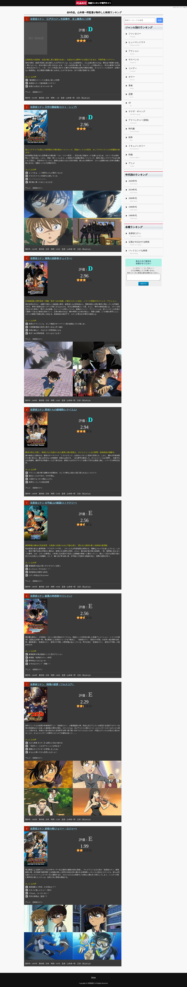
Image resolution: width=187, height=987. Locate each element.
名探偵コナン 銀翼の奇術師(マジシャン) (51, 596)
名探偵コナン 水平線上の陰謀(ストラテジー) (53, 503)
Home (93, 977)
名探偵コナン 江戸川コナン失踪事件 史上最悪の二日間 (60, 19)
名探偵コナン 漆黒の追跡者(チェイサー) (51, 258)
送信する (143, 284)
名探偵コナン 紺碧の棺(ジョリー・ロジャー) (53, 828)
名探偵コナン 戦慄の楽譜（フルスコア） (52, 684)
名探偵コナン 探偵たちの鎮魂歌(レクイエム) (53, 409)
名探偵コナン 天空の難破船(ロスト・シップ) (53, 107)
